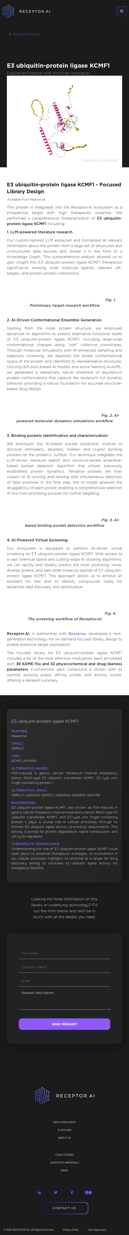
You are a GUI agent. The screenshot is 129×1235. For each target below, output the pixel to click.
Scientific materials (64, 1162)
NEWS (64, 1170)
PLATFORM (64, 1130)
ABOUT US (64, 1137)
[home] (32, 11)
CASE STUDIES (64, 1154)
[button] (122, 11)
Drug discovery (64, 1122)
